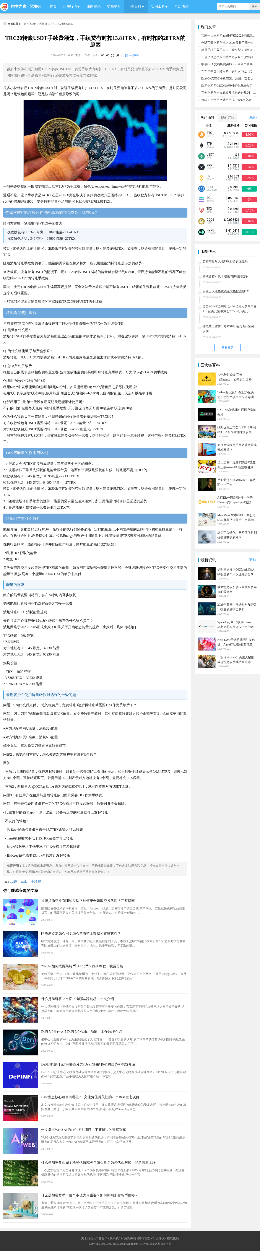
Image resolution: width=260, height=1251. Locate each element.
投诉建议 (159, 1238)
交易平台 (114, 6)
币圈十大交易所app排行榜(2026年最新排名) (230, 35)
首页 (53, 6)
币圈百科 (134, 6)
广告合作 (101, 1238)
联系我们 (116, 1238)
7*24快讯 (181, 6)
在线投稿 (173, 1238)
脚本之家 (18, 6)
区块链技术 (45, 23)
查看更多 (227, 347)
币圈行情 (70, 6)
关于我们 (87, 1238)
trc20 (13, 881)
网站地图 (144, 1238)
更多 (252, 117)
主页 (23, 23)
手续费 (36, 881)
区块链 (35, 6)
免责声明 (130, 1238)
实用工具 (158, 6)
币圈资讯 (94, 6)
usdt (24, 881)
